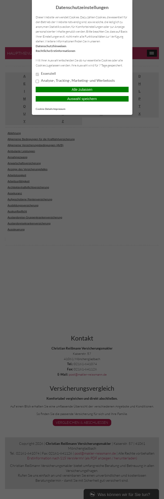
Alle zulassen (82, 90)
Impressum (59, 108)
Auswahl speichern (82, 99)
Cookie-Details (44, 108)
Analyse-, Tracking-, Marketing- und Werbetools (75, 80)
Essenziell (46, 73)
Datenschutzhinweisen (51, 46)
